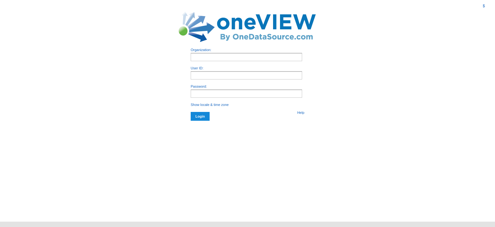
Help (300, 112)
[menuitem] (483, 6)
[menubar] (479, 6)
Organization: (246, 54)
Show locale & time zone (210, 105)
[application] (246, 94)
